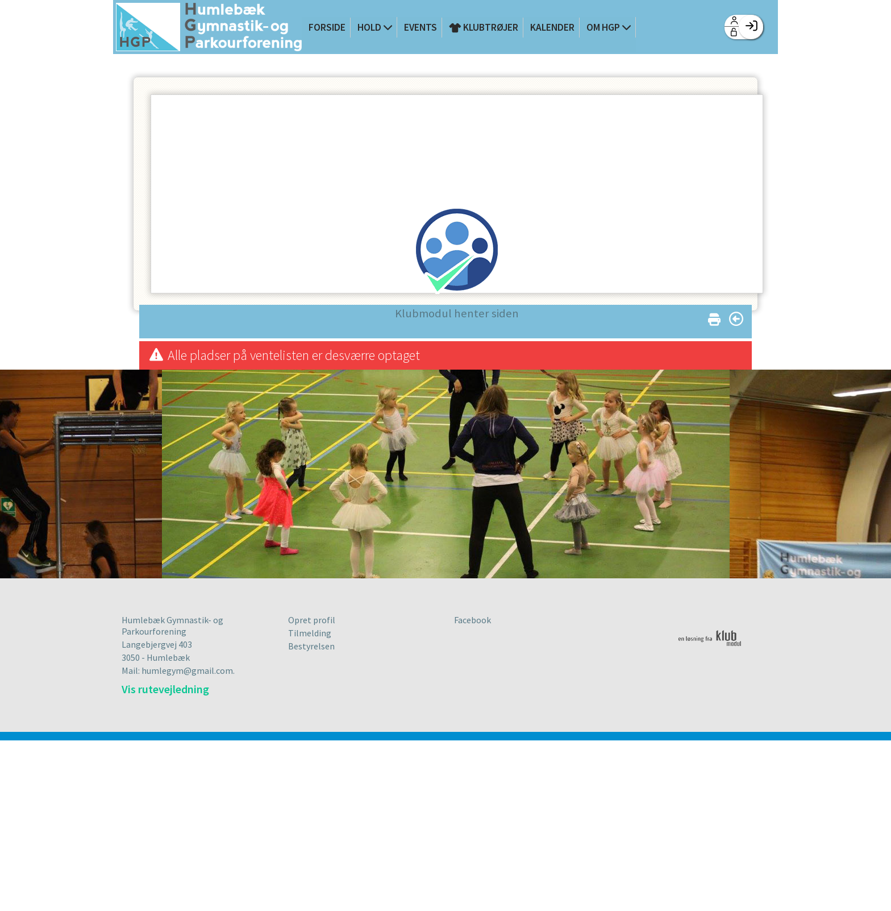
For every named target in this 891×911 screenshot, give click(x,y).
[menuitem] (209, 28)
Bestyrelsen (311, 646)
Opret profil (311, 620)
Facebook (472, 620)
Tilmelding (309, 633)
